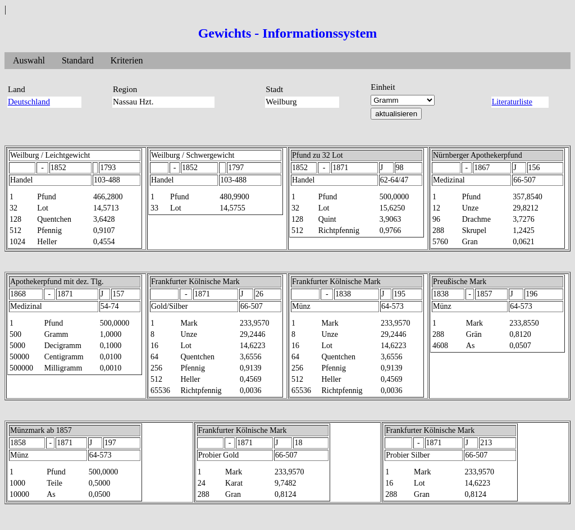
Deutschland (29, 101)
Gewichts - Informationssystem (287, 33)
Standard (78, 60)
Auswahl (29, 60)
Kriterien (127, 60)
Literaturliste (512, 102)
